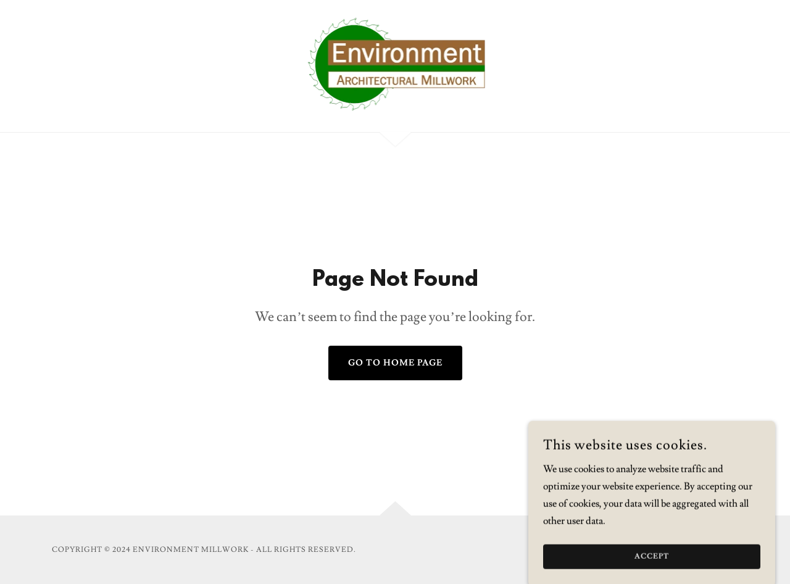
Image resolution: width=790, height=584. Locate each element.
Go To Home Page (395, 363)
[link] (395, 63)
